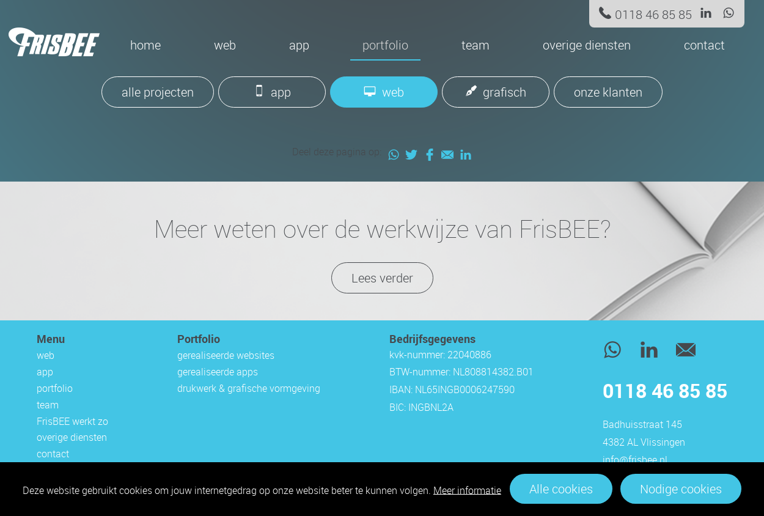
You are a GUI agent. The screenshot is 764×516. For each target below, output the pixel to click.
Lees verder (382, 278)
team (475, 45)
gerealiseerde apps (217, 371)
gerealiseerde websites (225, 355)
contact (704, 45)
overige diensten (587, 45)
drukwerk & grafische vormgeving (248, 388)
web (225, 45)
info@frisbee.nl (635, 459)
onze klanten (608, 92)
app (299, 45)
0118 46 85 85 (653, 14)
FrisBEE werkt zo (72, 421)
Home (145, 45)
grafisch (504, 92)
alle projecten (158, 92)
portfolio (385, 45)
